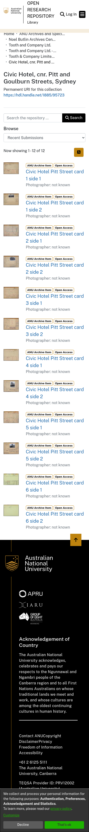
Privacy (45, 741)
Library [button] (32, 22)
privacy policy (61, 809)
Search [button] (73, 118)
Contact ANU (31, 736)
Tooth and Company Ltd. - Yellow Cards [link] (32, 51)
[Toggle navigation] (82, 14)
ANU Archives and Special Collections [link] (43, 34)
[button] (62, 14)
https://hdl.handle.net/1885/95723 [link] (34, 95)
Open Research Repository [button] (40, 10)
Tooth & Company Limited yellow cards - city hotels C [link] (32, 56)
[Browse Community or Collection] (44, 137)
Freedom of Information (40, 747)
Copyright (52, 736)
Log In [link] (71, 14)
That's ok (64, 825)
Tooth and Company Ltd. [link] (30, 45)
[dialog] (44, 810)
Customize (11, 815)
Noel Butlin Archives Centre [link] (32, 39)
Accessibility (31, 753)
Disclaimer (29, 741)
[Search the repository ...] (33, 117)
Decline (23, 825)
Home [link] (9, 34)
